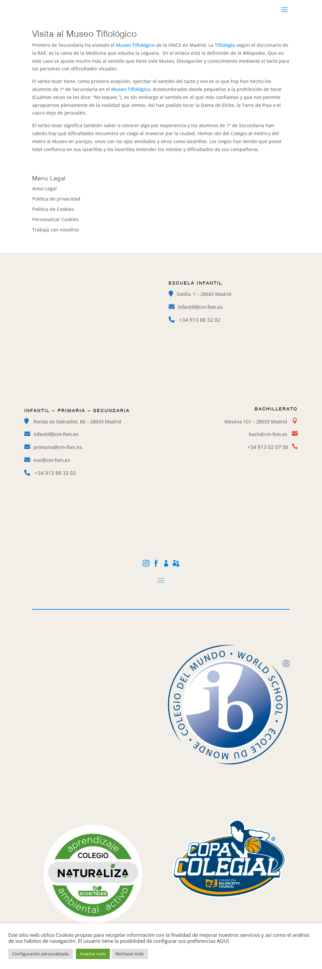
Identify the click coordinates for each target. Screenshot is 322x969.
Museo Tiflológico (135, 45)
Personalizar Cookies (55, 219)
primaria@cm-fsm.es (58, 447)
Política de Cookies (53, 209)
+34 (199, 319)
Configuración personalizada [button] (40, 954)
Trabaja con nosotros (55, 229)
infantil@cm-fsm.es (200, 307)
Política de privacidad (56, 199)
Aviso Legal (44, 188)
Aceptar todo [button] (93, 954)
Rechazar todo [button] (130, 954)
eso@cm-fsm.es (52, 460)
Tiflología (225, 45)
